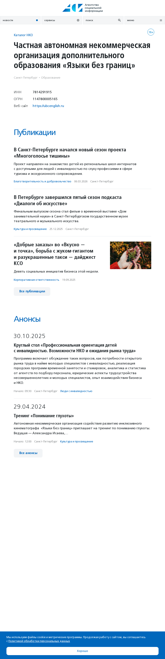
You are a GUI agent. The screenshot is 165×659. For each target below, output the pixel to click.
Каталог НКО (23, 35)
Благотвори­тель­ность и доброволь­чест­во (42, 181)
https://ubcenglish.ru (48, 106)
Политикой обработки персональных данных (39, 641)
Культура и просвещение (30, 229)
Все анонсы (28, 453)
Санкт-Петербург (101, 181)
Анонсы (27, 319)
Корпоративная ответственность (36, 279)
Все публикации (32, 291)
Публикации (34, 132)
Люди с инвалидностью (76, 391)
